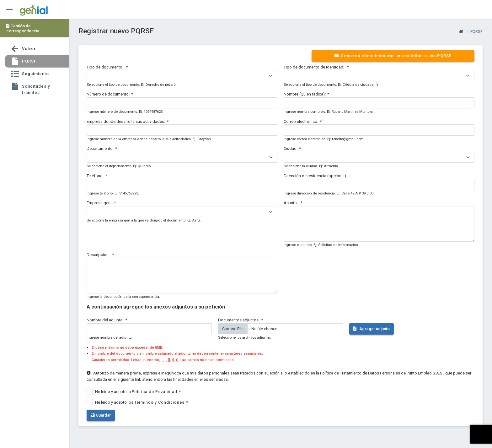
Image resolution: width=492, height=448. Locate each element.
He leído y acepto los (139, 402)
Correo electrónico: (301, 121)
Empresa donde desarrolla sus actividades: (126, 121)
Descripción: (98, 254)
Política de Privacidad (154, 391)
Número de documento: (108, 94)
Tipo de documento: (105, 67)
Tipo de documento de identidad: (314, 67)
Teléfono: (95, 175)
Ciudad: (290, 148)
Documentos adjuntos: (238, 320)
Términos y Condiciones (159, 402)
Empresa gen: (99, 202)
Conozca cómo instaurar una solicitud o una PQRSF (393, 55)
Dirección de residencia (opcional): (315, 175)
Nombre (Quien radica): (305, 94)
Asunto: (291, 202)
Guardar (101, 415)
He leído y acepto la (136, 391)
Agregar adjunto (371, 328)
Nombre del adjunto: (105, 320)
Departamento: (100, 148)
